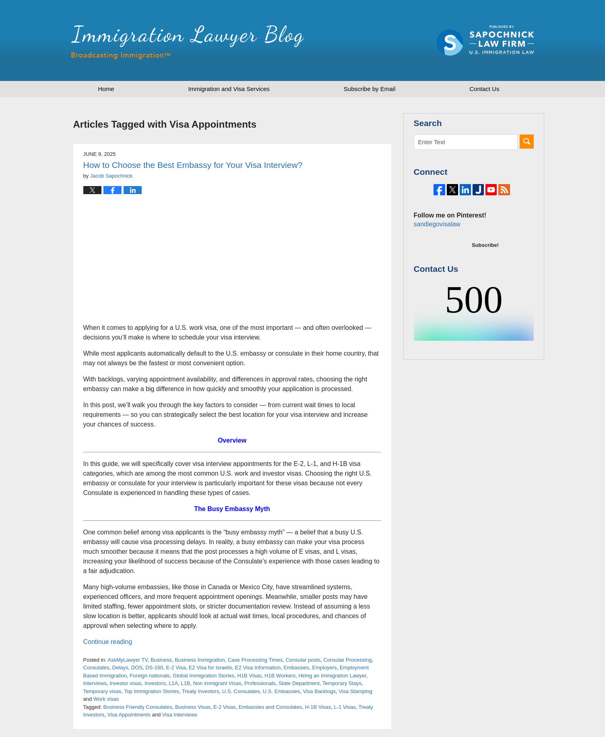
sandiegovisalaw (436, 251)
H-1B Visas (318, 707)
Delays (120, 668)
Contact (484, 88)
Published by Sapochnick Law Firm (485, 40)
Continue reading (107, 641)
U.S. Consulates (241, 691)
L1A (173, 683)
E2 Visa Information (258, 668)
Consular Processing (347, 660)
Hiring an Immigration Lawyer (332, 676)
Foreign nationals (150, 676)
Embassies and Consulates (270, 707)
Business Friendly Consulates (137, 707)
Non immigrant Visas (217, 683)
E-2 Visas (224, 707)
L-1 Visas (344, 707)
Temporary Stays (342, 683)
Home (106, 88)
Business (161, 660)
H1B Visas (249, 676)
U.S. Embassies (281, 691)
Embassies (296, 668)
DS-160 (154, 668)
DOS (136, 668)
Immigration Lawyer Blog (187, 42)
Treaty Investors (200, 691)
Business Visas (193, 707)
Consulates (96, 668)
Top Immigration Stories (151, 691)
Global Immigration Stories (203, 676)
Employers (324, 668)
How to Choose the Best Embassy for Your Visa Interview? (193, 165)
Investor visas (125, 683)
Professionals (260, 683)
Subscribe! (485, 272)
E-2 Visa (176, 668)
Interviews (95, 683)
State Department (299, 683)
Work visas (106, 699)
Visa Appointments (128, 715)
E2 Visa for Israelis (210, 668)
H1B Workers (279, 676)
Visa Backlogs (319, 691)
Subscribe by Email (369, 88)
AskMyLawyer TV (127, 660)
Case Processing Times (255, 660)
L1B (185, 683)
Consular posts (302, 660)
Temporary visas (102, 691)
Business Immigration (200, 660)
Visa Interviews (179, 715)
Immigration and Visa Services (229, 88)
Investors (155, 683)
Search (527, 142)
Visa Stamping (355, 691)
